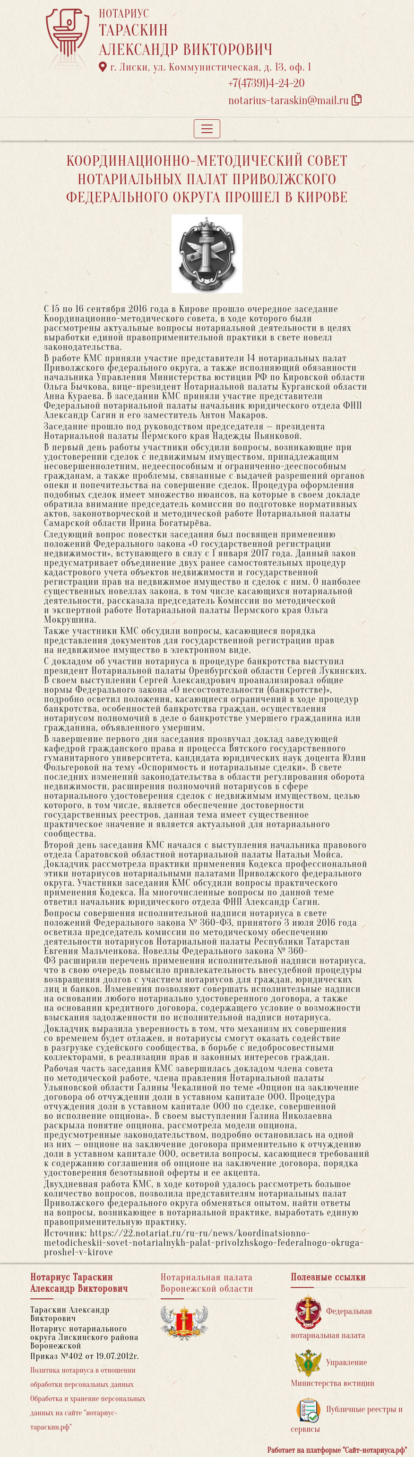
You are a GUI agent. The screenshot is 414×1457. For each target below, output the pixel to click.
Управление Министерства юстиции (332, 1368)
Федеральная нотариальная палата (331, 1318)
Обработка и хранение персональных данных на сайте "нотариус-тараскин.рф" (87, 1412)
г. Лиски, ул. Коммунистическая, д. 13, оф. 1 (205, 67)
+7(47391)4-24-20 (266, 83)
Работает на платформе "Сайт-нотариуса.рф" (337, 1450)
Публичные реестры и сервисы (347, 1415)
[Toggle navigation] (207, 128)
